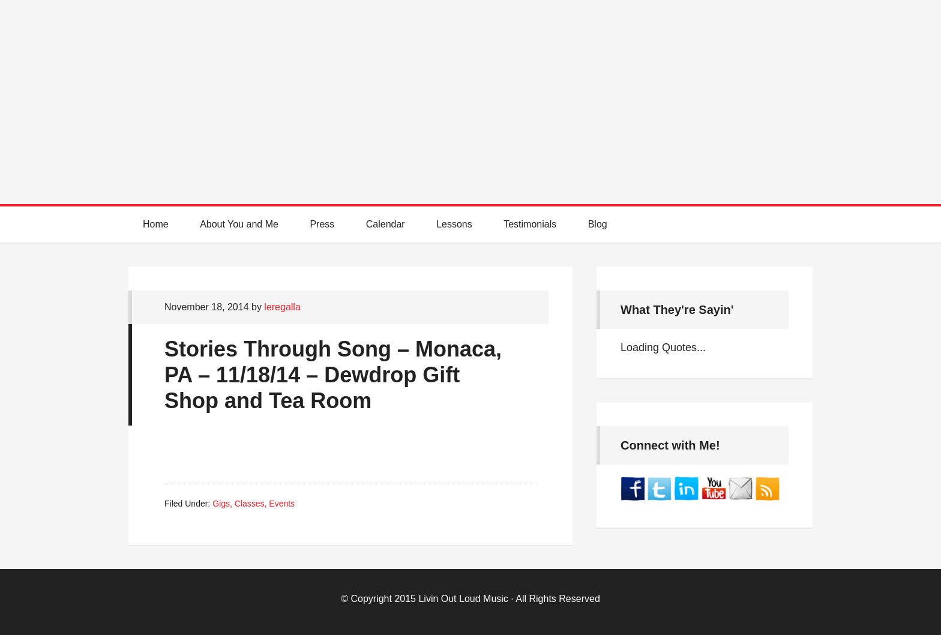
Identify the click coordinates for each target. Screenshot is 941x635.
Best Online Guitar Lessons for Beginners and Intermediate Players (470, 90)
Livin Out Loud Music (463, 599)
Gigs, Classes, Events (253, 503)
